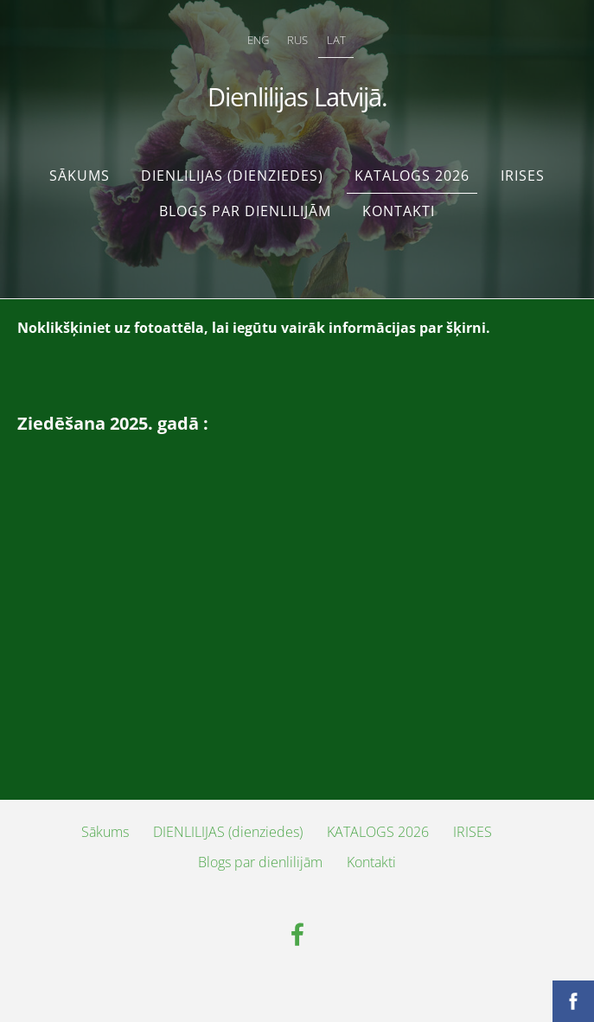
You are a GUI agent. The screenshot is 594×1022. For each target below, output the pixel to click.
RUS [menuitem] (297, 40)
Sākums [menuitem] (79, 175)
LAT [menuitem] (336, 40)
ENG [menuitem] (258, 40)
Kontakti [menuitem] (398, 210)
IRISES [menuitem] (523, 175)
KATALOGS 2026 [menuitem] (411, 175)
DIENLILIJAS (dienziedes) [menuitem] (232, 175)
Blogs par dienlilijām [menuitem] (245, 210)
